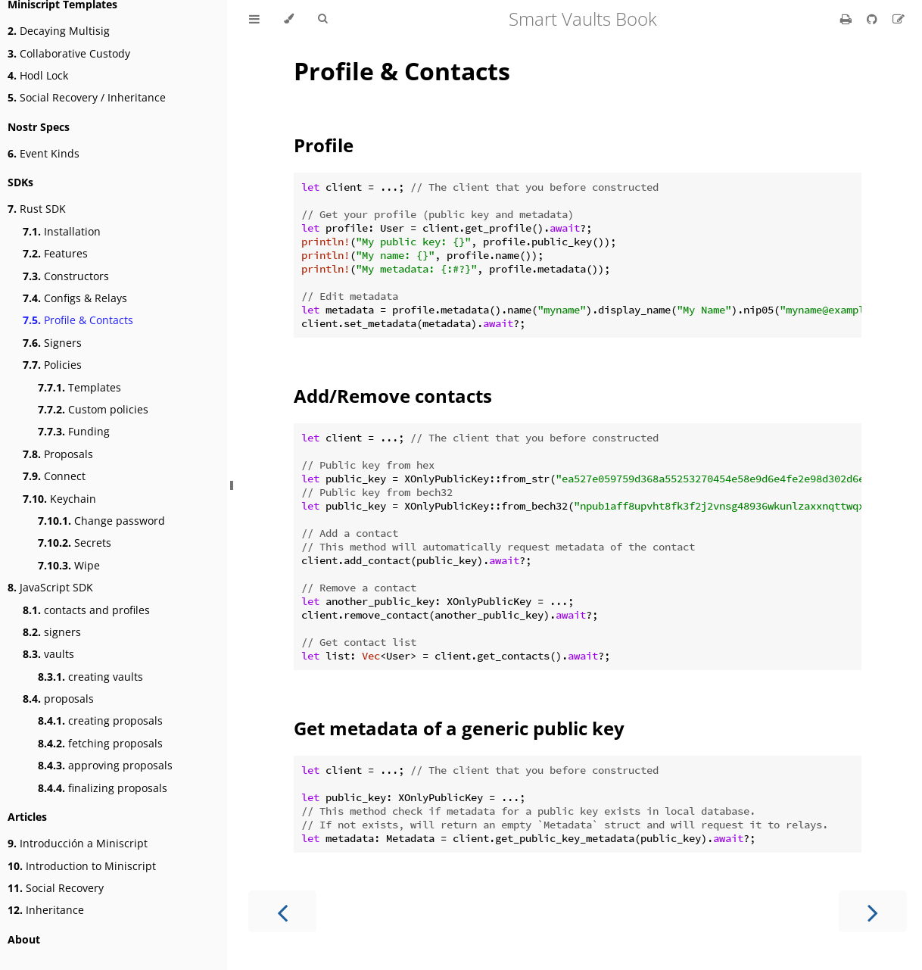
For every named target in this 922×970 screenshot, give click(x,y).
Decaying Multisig (59, 30)
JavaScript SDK (50, 587)
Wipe (69, 565)
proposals (58, 698)
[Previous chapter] (282, 911)
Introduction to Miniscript (82, 866)
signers (52, 632)
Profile (324, 145)
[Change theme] (289, 19)
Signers (52, 342)
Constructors (66, 276)
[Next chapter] (873, 911)
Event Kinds (43, 153)
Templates (79, 387)
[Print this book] (847, 19)
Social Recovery (56, 888)
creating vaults (90, 676)
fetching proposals (100, 743)
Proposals (58, 454)
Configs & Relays (75, 298)
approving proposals (105, 765)
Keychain (59, 498)
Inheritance (46, 910)
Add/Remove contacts (393, 395)
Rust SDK (37, 208)
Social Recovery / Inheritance (87, 97)
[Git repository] (873, 19)
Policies (52, 364)
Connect (54, 476)
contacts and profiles (86, 610)
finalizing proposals (102, 788)
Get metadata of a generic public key (459, 728)
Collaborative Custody (69, 53)
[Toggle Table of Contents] (254, 19)
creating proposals (100, 720)
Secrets (74, 542)
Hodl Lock (38, 75)
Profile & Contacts (78, 320)
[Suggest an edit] (898, 19)
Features (55, 253)
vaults (48, 654)
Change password (101, 520)
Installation (62, 231)
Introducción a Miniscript (78, 843)
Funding (74, 431)
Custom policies (93, 409)
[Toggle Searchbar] (322, 19)
